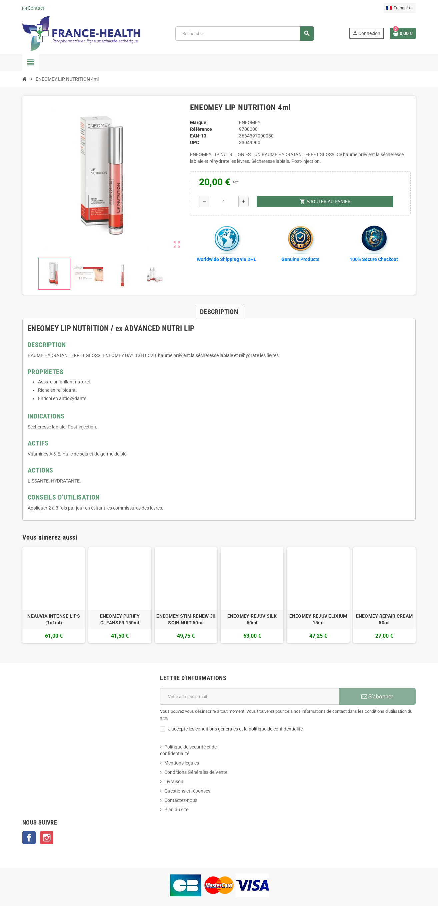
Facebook (29, 837)
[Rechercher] (244, 33)
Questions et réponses (187, 791)
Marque (198, 122)
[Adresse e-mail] (249, 696)
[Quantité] (224, 201)
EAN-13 (198, 135)
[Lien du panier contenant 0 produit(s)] (403, 33)
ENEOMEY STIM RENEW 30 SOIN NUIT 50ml (185, 619)
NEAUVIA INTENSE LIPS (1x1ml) (53, 619)
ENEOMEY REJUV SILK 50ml (252, 619)
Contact (33, 8)
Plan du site (176, 809)
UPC (194, 142)
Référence (201, 129)
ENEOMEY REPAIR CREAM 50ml (384, 619)
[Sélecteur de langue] (400, 8)
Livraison (173, 781)
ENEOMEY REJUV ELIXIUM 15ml (318, 619)
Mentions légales (181, 763)
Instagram (46, 837)
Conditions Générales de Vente (195, 772)
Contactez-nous (180, 800)
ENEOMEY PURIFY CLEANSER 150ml (120, 619)
